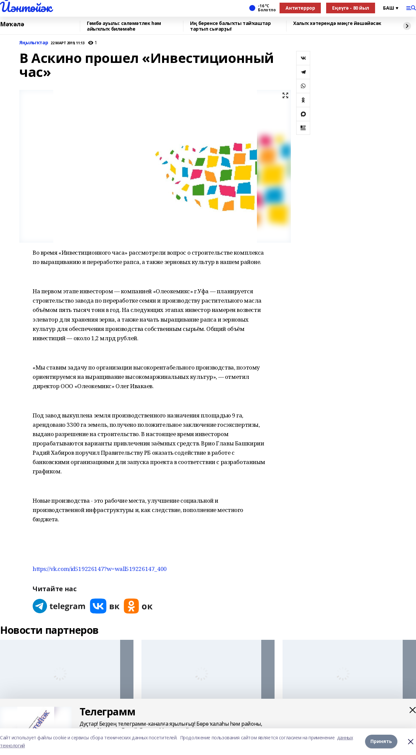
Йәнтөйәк (26, 7)
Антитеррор (300, 8)
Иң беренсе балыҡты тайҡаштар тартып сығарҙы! (230, 26)
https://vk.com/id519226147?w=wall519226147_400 (100, 569)
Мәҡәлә (12, 24)
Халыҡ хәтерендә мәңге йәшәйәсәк (337, 23)
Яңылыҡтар (33, 43)
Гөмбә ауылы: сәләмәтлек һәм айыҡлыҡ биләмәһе (124, 26)
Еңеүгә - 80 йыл (350, 8)
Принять (381, 741)
